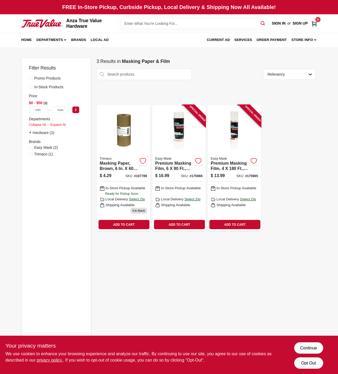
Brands (78, 40)
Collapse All (37, 125)
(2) (46, 147)
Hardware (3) (43, 133)
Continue (308, 348)
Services (243, 40)
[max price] (60, 110)
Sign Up (300, 23)
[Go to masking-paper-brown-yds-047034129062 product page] (123, 168)
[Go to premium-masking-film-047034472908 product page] (179, 168)
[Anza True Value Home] (42, 23)
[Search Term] (194, 23)
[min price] (38, 110)
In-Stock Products (49, 87)
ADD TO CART (124, 225)
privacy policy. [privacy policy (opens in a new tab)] (50, 360)
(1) (43, 154)
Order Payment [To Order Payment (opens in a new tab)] (271, 40)
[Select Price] (75, 110)
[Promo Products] (31, 78)
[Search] (263, 23)
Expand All (58, 125)
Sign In (278, 23)
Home (26, 40)
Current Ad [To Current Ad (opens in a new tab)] (218, 40)
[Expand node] (31, 132)
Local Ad (100, 40)
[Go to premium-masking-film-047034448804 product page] (234, 168)
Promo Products (47, 78)
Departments (49, 40)
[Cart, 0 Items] (314, 23)
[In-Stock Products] (31, 87)
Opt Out (308, 363)
